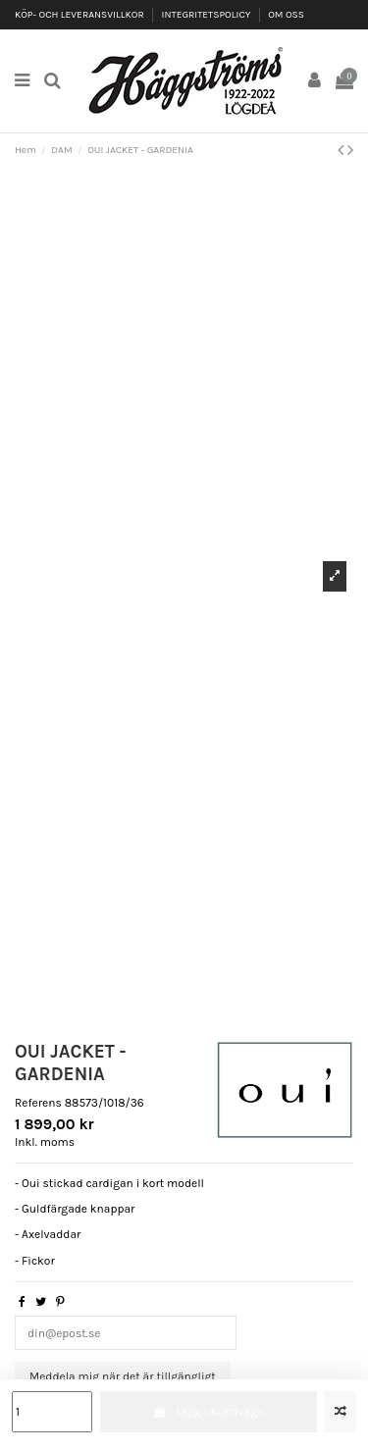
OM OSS (286, 15)
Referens (38, 1103)
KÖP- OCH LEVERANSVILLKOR (80, 15)
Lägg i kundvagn (208, 1412)
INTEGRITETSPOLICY (207, 15)
